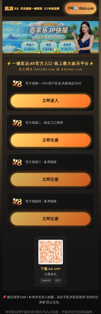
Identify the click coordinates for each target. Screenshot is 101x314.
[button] (50, 37)
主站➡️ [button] (81, 8)
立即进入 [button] (50, 101)
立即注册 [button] (50, 140)
